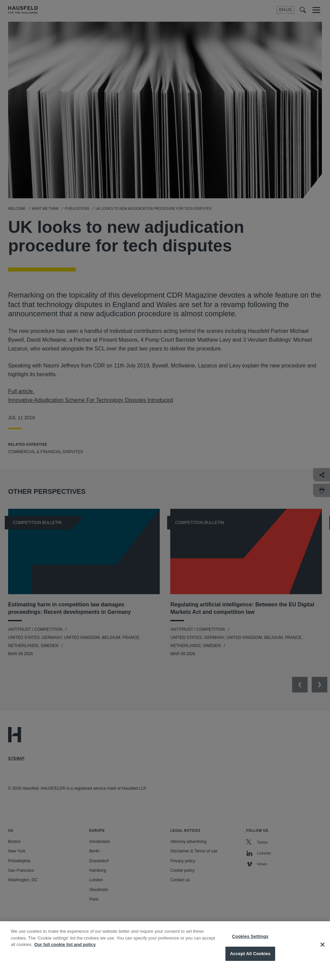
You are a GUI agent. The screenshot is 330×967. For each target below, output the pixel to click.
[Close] (322, 949)
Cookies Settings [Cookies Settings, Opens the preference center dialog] (250, 941)
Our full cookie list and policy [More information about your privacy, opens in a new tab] (64, 949)
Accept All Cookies (250, 958)
